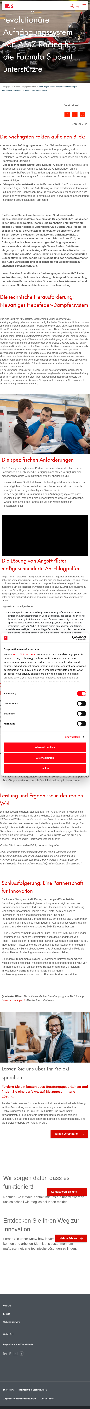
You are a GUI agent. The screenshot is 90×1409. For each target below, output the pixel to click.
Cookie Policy (47, 1399)
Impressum (8, 1390)
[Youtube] (15, 1353)
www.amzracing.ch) (13, 1000)
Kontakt (6, 1314)
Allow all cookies (45, 747)
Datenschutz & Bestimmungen (33, 1390)
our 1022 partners (24, 654)
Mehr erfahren (68, 1238)
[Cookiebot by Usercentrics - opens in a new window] (72, 638)
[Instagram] (22, 1353)
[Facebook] (10, 1353)
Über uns (7, 1306)
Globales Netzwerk (11, 1322)
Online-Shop (8, 1334)
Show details (72, 737)
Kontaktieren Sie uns (64, 1191)
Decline (45, 768)
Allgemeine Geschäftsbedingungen (19, 1399)
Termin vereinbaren (66, 1133)
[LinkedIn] (5, 1353)
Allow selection (45, 757)
